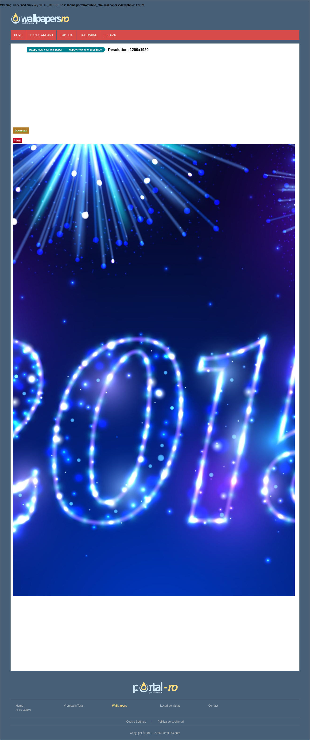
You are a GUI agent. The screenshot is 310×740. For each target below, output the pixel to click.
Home (18, 35)
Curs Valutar (23, 710)
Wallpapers (119, 705)
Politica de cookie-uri (171, 721)
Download (21, 130)
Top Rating (88, 35)
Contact (213, 705)
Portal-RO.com (170, 733)
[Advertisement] (91, 91)
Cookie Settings (136, 721)
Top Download (41, 35)
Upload (110, 35)
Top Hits (66, 35)
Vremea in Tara (73, 705)
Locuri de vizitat (170, 705)
